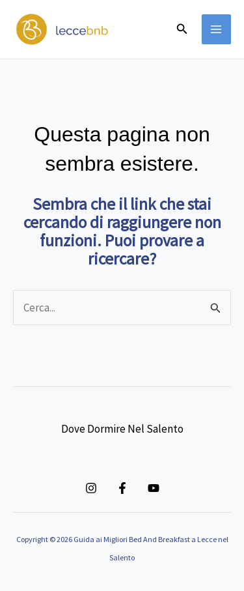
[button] (182, 29)
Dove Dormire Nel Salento (122, 429)
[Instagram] (91, 488)
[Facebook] (122, 488)
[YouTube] (153, 488)
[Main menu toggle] (217, 29)
